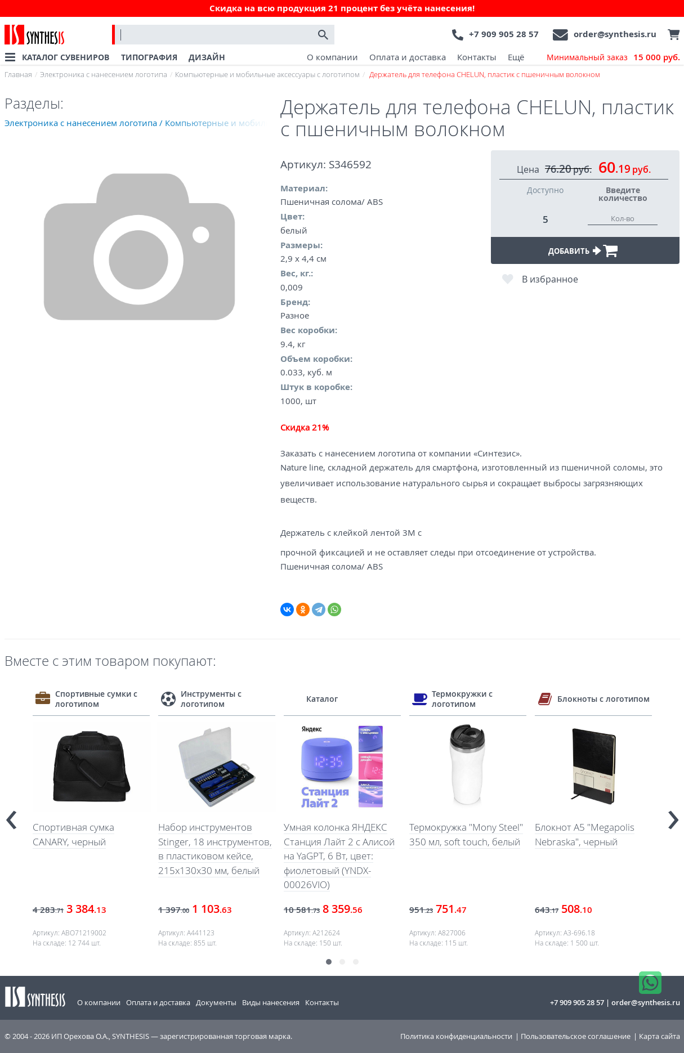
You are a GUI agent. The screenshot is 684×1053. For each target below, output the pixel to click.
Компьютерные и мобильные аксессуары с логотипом (267, 74)
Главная (18, 74)
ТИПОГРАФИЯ (149, 57)
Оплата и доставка (407, 56)
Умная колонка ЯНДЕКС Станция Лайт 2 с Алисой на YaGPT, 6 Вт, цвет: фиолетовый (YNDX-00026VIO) (339, 856)
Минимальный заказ (613, 57)
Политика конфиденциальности (456, 1036)
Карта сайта (659, 1036)
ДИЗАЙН (207, 57)
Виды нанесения (270, 1002)
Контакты (477, 56)
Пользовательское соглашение (576, 1036)
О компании (332, 56)
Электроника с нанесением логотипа (103, 74)
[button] (329, 961)
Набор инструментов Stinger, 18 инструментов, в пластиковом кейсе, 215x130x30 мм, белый (215, 849)
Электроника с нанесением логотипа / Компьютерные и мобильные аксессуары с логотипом (142, 122)
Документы (216, 1002)
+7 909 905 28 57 (504, 34)
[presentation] (11, 815)
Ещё (516, 56)
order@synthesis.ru (615, 34)
